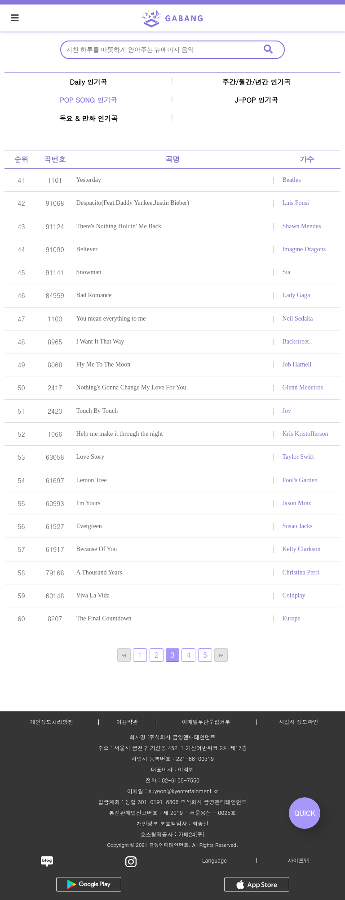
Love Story (90, 456)
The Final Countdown (104, 618)
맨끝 (221, 655)
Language (214, 860)
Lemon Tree (91, 480)
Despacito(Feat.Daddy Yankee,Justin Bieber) (133, 202)
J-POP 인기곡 (257, 99)
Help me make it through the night (119, 433)
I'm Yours (88, 503)
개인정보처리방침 (51, 721)
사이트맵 (299, 860)
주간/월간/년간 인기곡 (256, 81)
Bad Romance (94, 295)
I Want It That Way (100, 341)
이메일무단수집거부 (206, 721)
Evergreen (89, 526)
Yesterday (88, 179)
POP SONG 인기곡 (88, 99)
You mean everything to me (111, 318)
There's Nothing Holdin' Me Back (118, 226)
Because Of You (96, 549)
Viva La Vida (93, 595)
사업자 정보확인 (298, 721)
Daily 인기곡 (88, 81)
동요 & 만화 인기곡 (88, 118)
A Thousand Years (99, 572)
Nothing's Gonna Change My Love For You (131, 387)
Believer (86, 249)
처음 (124, 655)
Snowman (89, 272)
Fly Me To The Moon (103, 364)
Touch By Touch (97, 410)
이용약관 (127, 721)
